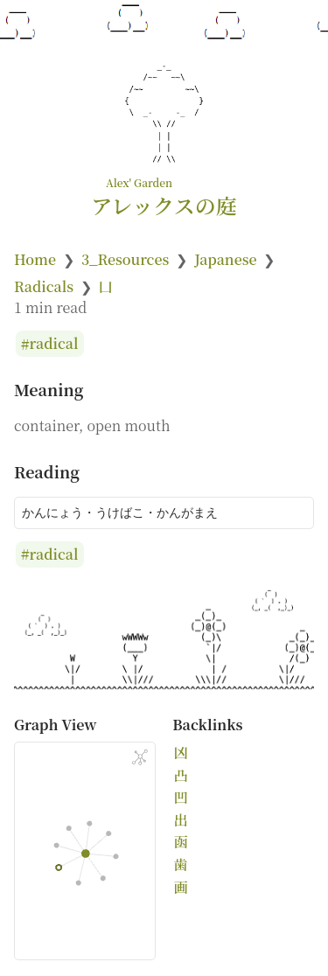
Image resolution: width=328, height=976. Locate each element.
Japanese (225, 259)
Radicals (43, 286)
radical (54, 344)
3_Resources (125, 259)
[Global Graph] (139, 757)
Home (35, 259)
